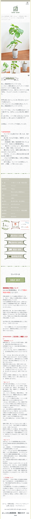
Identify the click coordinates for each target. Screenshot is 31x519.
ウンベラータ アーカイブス (8, 18)
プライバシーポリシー (22, 503)
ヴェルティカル (6, 19)
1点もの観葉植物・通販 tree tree (9, 16)
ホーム (4, 503)
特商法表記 (11, 503)
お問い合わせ (10, 505)
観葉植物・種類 (23, 16)
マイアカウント (20, 505)
